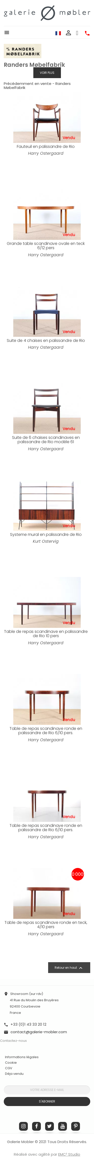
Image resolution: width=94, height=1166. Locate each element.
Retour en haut (69, 968)
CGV (8, 1068)
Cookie (11, 1062)
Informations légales (22, 1057)
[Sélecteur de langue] (58, 33)
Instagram (23, 1126)
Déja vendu (14, 1073)
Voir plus (47, 73)
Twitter (49, 1126)
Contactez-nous (13, 1040)
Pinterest (75, 1126)
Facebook (36, 1126)
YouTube (62, 1126)
